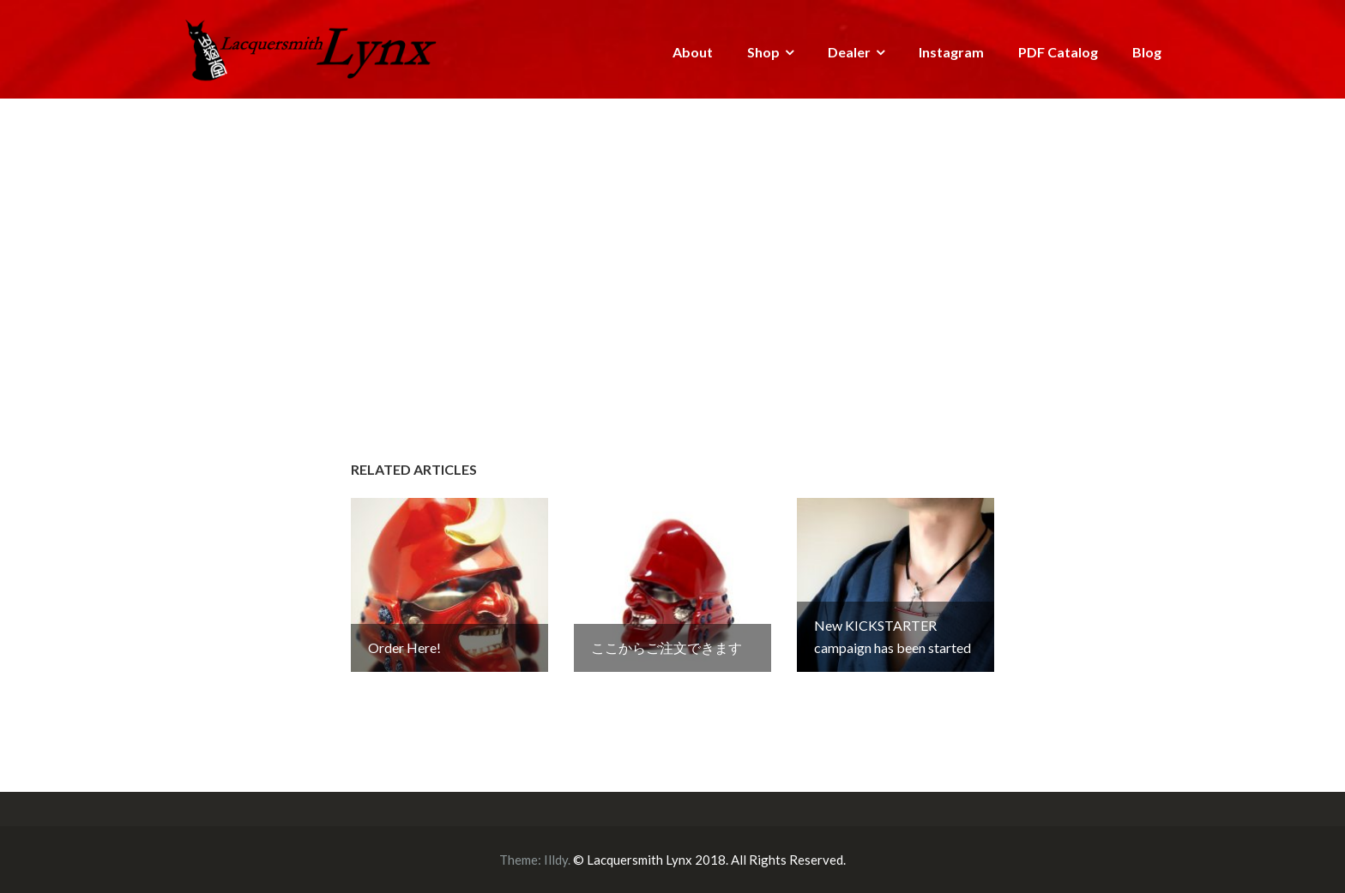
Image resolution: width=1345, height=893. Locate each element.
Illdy (556, 859)
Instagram (951, 52)
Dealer (849, 52)
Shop (763, 52)
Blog (1146, 52)
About (692, 52)
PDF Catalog (1058, 52)
